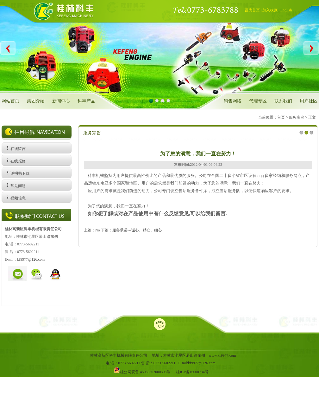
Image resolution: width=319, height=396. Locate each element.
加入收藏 (270, 10)
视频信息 (18, 198)
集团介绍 (36, 101)
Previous (8, 48)
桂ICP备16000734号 (192, 372)
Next (311, 48)
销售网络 (232, 101)
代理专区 (258, 101)
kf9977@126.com (31, 259)
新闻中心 (61, 101)
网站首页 (10, 101)
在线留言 (18, 148)
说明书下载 (19, 173)
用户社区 (308, 101)
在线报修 (18, 161)
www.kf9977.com (222, 355)
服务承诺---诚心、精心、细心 (137, 230)
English (286, 10)
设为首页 (252, 10)
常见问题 (18, 186)
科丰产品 (86, 101)
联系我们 (283, 101)
